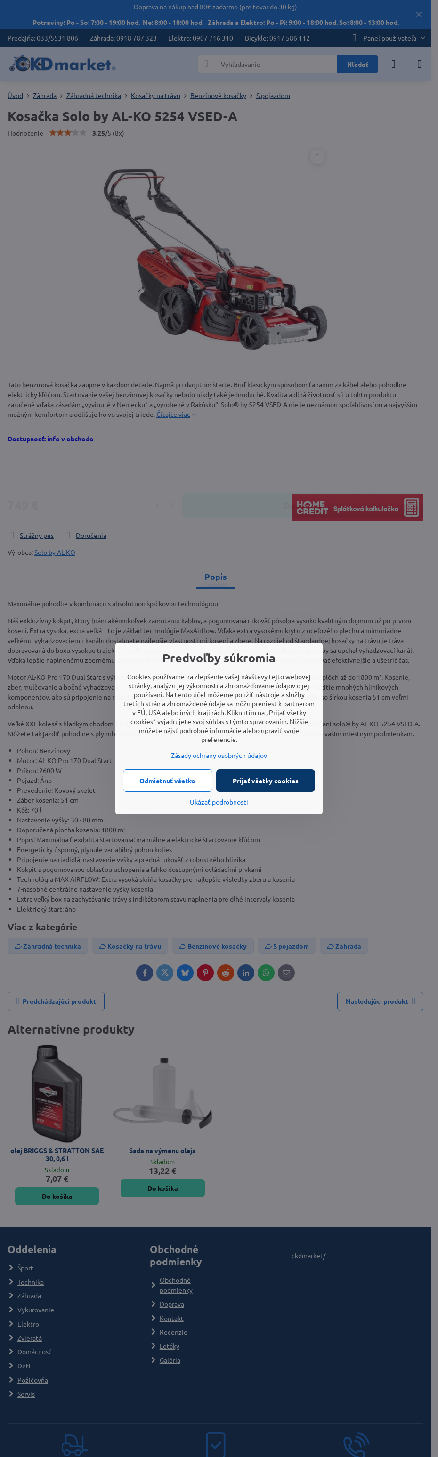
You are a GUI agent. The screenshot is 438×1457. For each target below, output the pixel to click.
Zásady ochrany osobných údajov (219, 755)
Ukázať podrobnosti (219, 802)
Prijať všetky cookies (266, 780)
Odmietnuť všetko (167, 780)
